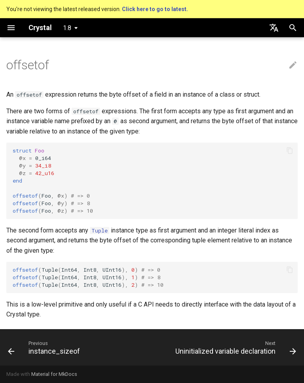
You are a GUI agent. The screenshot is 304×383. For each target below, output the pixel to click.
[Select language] (274, 28)
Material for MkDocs (54, 374)
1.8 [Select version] (67, 28)
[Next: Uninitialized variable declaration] (234, 347)
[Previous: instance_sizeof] (45, 347)
